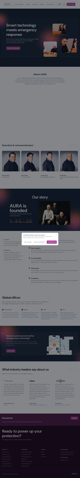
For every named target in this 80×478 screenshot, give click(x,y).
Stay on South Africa (39, 242)
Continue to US (52, 242)
